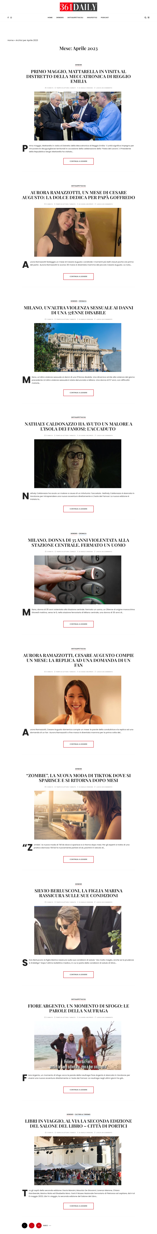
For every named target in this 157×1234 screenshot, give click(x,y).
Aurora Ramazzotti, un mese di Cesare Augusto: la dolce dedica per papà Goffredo (78, 194)
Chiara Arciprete (86, 203)
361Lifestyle (92, 17)
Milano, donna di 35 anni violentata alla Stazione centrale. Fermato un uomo (78, 541)
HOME (50, 17)
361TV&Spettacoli (75, 17)
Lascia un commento (104, 87)
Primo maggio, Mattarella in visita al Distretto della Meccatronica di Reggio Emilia (78, 75)
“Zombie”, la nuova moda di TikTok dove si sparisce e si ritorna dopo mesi (78, 777)
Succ (45, 1225)
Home (11, 39)
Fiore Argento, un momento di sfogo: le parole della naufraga (78, 1007)
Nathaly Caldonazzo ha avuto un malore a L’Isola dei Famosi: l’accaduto (78, 425)
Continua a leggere (78, 161)
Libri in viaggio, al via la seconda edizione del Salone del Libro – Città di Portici (78, 1122)
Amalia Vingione (87, 87)
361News (60, 17)
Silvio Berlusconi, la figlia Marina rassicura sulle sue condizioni (79, 892)
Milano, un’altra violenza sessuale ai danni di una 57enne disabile (78, 309)
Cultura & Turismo (82, 1114)
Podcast (105, 17)
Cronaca (82, 301)
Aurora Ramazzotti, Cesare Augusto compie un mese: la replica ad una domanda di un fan (78, 659)
